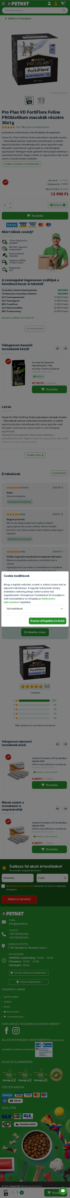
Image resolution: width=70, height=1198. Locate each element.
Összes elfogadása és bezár (47, 620)
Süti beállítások (15, 608)
